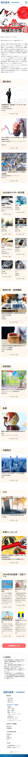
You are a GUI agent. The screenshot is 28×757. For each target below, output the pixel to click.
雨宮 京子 (10, 700)
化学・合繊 (10, 708)
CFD (8, 739)
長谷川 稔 (10, 702)
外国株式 (9, 738)
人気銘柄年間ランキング (14, 745)
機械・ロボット (11, 712)
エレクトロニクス (12, 718)
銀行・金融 (10, 710)
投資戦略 (9, 728)
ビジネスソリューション (14, 720)
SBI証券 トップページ (14, 752)
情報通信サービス (12, 717)
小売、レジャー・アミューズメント (14, 714)
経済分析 (9, 726)
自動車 (9, 707)
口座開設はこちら (14, 646)
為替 (8, 736)
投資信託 (9, 734)
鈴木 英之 (10, 698)
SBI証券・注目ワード (13, 747)
